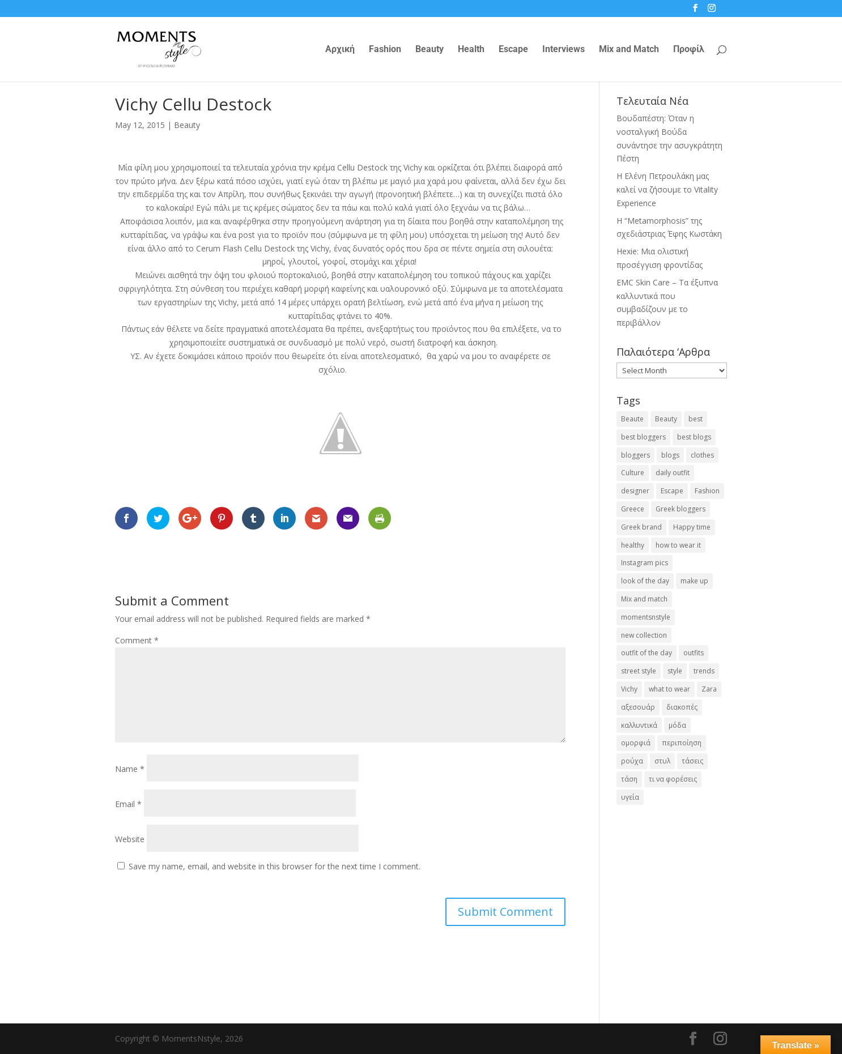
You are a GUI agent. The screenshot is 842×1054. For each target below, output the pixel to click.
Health (471, 49)
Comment (137, 640)
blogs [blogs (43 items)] (670, 455)
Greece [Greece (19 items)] (632, 509)
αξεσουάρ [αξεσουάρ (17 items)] (638, 707)
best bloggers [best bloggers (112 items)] (643, 437)
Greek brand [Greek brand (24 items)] (641, 527)
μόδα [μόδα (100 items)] (677, 725)
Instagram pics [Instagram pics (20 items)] (644, 562)
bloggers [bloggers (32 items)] (635, 455)
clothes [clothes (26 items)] (702, 455)
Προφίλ (688, 49)
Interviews (563, 49)
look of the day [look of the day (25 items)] (645, 581)
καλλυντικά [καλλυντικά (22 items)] (639, 725)
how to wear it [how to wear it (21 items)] (678, 545)
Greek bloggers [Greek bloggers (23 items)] (680, 509)
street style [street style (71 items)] (638, 671)
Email (128, 804)
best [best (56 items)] (695, 419)
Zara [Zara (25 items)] (709, 689)
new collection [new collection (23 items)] (644, 635)
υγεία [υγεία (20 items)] (630, 797)
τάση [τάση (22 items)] (629, 779)
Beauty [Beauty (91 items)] (666, 419)
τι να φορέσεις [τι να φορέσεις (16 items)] (673, 779)
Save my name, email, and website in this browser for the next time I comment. (274, 866)
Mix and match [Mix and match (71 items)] (644, 599)
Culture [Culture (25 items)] (632, 472)
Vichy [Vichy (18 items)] (629, 689)
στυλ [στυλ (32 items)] (662, 761)
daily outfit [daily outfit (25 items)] (673, 472)
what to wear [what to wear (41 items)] (669, 689)
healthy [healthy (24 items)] (632, 545)
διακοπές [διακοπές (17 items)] (682, 707)
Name (129, 768)
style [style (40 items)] (674, 671)
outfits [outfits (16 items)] (693, 653)
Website (129, 839)
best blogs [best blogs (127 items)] (694, 437)
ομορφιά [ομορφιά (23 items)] (635, 743)
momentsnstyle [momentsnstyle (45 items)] (645, 617)
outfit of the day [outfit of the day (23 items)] (646, 653)
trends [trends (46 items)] (704, 671)
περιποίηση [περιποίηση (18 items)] (681, 743)
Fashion (385, 49)
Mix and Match (629, 49)
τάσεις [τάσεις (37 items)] (692, 761)
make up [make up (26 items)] (694, 581)
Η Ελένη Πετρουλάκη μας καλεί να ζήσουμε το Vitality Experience (667, 189)
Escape (513, 49)
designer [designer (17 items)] (635, 491)
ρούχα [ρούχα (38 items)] (632, 761)
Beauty (429, 49)
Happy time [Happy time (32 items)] (692, 527)
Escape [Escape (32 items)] (672, 491)
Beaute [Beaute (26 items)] (632, 419)
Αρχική (340, 49)
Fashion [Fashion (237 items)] (707, 491)
